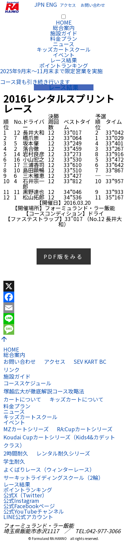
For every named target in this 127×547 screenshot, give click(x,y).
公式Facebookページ (29, 506)
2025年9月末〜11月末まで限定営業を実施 (51, 71)
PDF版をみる (63, 256)
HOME (63, 22)
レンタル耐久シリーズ (63, 453)
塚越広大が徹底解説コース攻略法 (43, 391)
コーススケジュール (27, 383)
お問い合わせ (93, 5)
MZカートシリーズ (26, 429)
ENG (51, 4)
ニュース (63, 44)
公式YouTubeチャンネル (33, 511)
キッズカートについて (76, 399)
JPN (39, 4)
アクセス (68, 5)
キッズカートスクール (64, 49)
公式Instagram (21, 500)
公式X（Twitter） (25, 495)
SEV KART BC (89, 361)
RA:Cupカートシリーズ (84, 429)
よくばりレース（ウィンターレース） (49, 469)
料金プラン (63, 38)
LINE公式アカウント (28, 517)
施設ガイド (63, 33)
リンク (11, 369)
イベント (64, 55)
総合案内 (64, 28)
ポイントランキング (63, 65)
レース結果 (63, 60)
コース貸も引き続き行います (35, 81)
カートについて (22, 399)
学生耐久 (14, 461)
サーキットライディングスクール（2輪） (53, 477)
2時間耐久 (15, 453)
